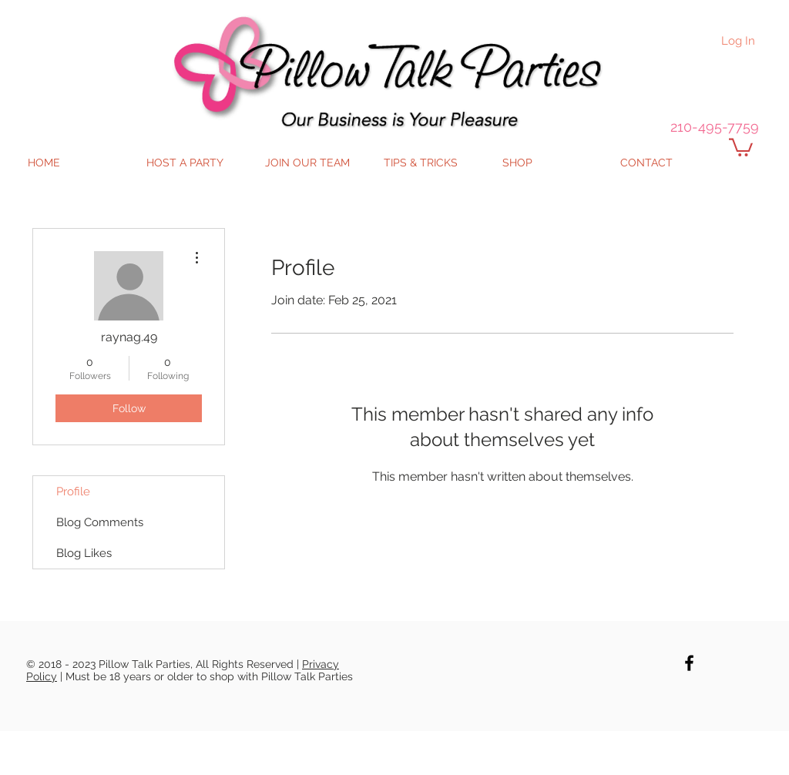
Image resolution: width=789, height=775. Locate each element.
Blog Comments (99, 522)
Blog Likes (84, 553)
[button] (741, 146)
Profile (73, 491)
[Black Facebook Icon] (689, 663)
